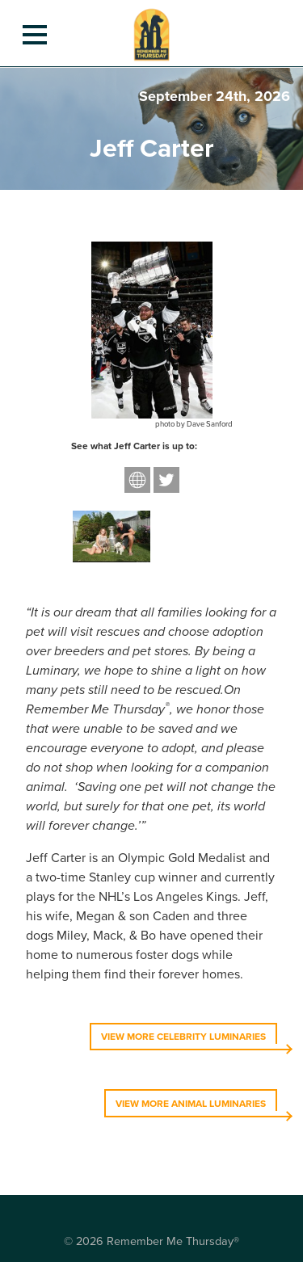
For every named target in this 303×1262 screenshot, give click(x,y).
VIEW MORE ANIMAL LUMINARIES (191, 1103)
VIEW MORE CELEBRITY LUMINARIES (183, 1036)
